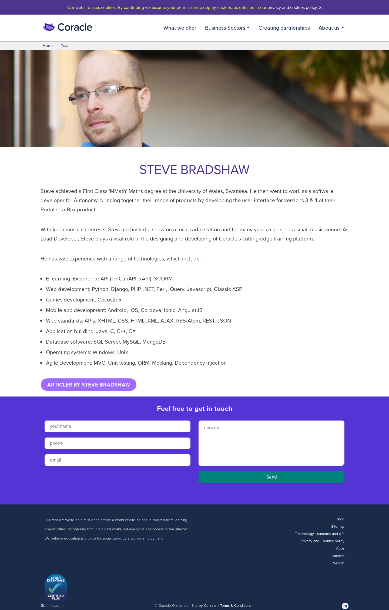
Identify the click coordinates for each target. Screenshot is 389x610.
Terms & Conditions (235, 605)
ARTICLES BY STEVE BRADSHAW (88, 385)
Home (48, 45)
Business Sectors (225, 28)
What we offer (179, 28)
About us (329, 28)
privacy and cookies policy (292, 7)
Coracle (210, 605)
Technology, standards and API (319, 533)
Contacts (337, 555)
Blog (340, 518)
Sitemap (337, 526)
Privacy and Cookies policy (322, 540)
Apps (340, 548)
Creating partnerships (284, 28)
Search (338, 562)
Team (66, 45)
